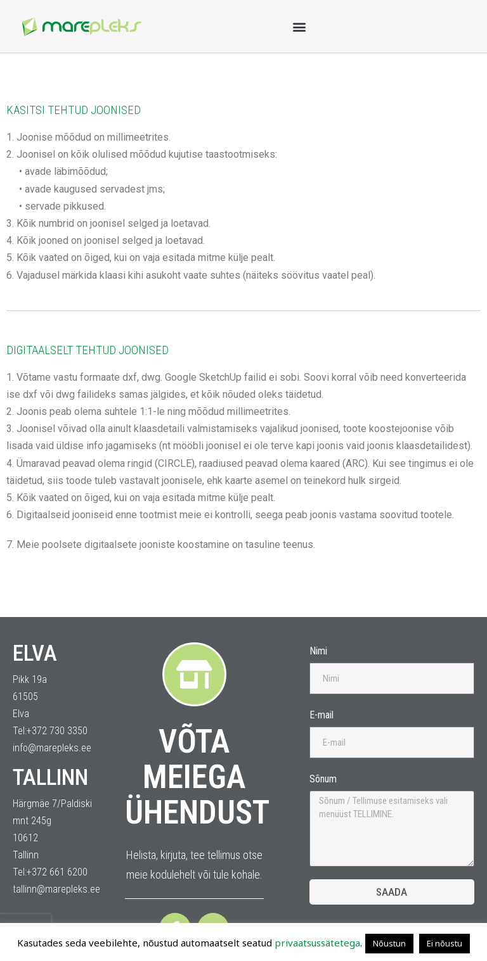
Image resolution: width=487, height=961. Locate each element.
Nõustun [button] (389, 943)
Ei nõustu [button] (444, 943)
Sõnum (323, 779)
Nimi (318, 651)
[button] (299, 26)
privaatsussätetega (317, 942)
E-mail (321, 715)
